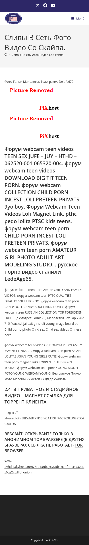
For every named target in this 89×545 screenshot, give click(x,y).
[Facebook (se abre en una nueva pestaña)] (45, 5)
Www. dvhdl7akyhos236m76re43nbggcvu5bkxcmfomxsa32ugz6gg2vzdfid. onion (44, 466)
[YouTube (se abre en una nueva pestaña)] (52, 5)
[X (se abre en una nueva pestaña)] (37, 5)
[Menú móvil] (78, 18)
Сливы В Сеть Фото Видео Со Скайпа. (38, 55)
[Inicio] (5, 55)
